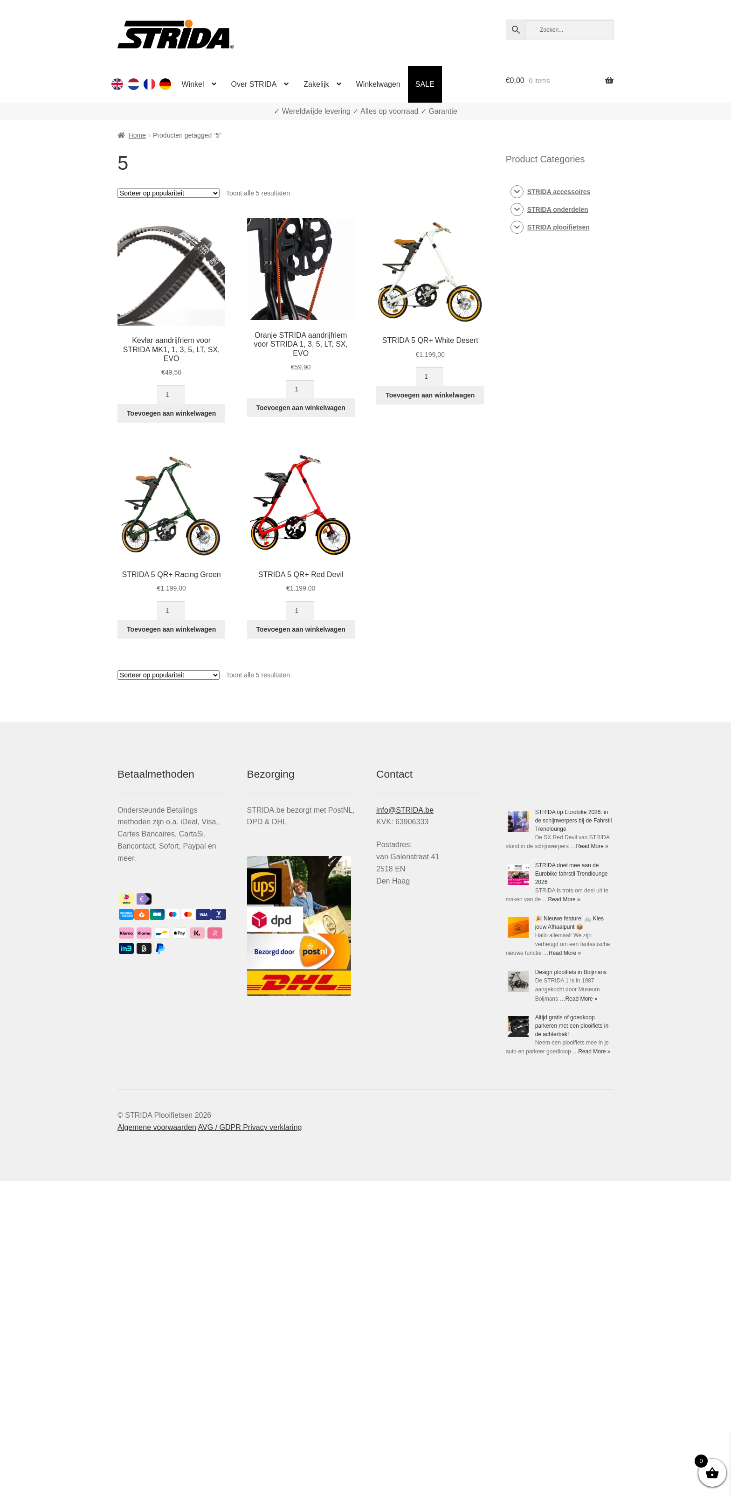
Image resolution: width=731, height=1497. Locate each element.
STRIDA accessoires (559, 191)
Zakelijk (316, 84)
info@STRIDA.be (405, 810)
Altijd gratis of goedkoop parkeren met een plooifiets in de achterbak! (571, 1025)
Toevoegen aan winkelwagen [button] (171, 413)
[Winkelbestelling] (168, 193)
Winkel (193, 84)
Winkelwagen (378, 84)
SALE (424, 84)
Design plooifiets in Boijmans (571, 972)
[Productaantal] (171, 394)
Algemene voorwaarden (156, 1127)
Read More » (592, 846)
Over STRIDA (254, 84)
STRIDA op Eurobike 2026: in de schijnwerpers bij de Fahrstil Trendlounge (573, 820)
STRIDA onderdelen (557, 209)
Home (137, 135)
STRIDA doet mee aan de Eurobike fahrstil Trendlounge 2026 (571, 873)
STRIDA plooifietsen (558, 227)
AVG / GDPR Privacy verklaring (250, 1127)
